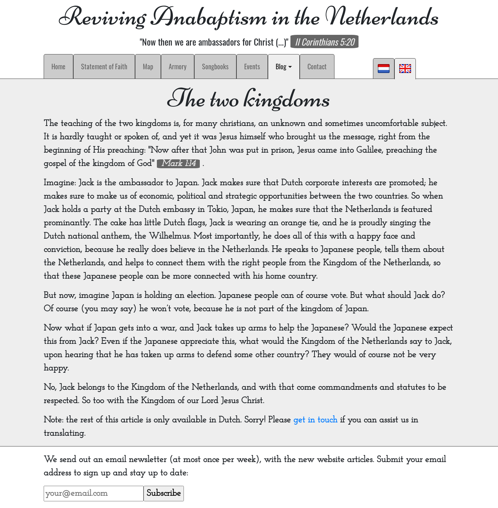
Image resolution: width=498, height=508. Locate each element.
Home (58, 66)
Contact (317, 66)
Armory (177, 66)
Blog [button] (285, 66)
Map (148, 66)
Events (252, 66)
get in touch (315, 420)
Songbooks (215, 66)
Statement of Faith (104, 66)
